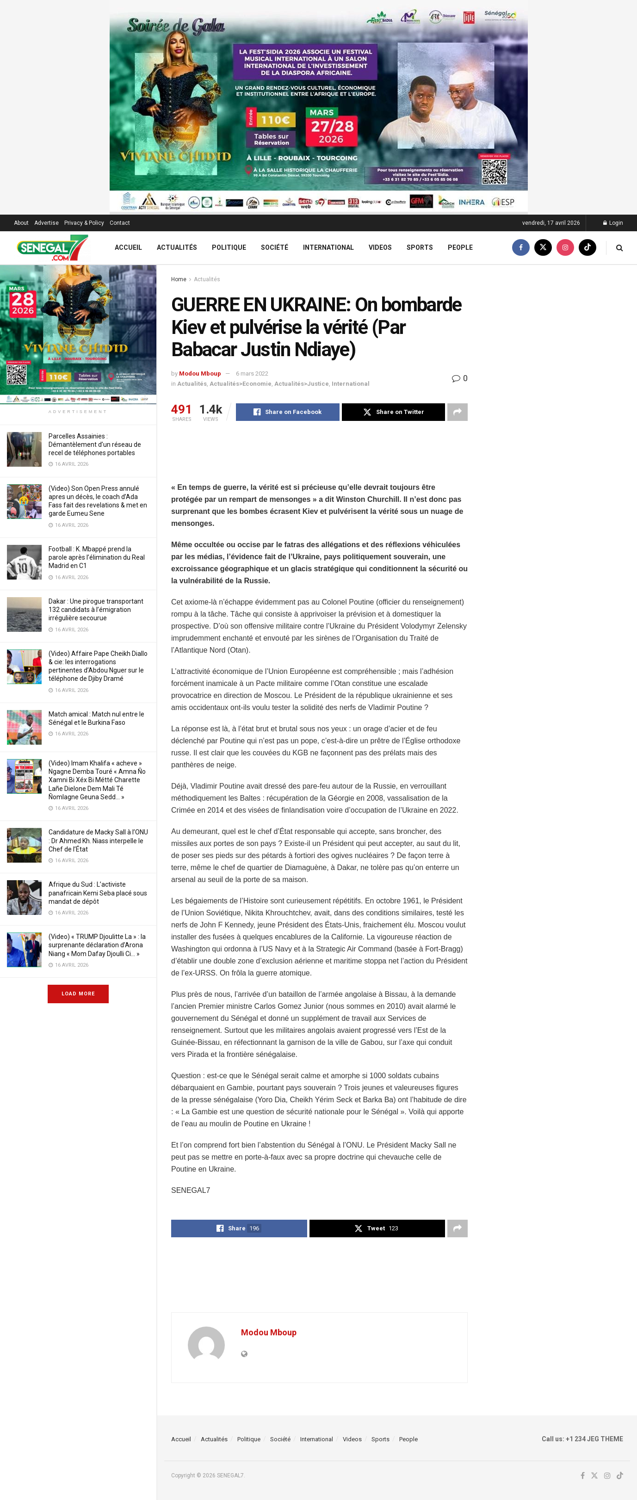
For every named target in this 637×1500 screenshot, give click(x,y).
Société (274, 247)
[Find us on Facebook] (521, 247)
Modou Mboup (200, 373)
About (21, 223)
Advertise (46, 223)
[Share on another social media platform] (457, 412)
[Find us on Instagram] (565, 247)
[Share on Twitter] (393, 412)
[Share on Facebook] (288, 412)
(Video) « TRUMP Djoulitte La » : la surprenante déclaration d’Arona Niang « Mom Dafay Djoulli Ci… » (97, 945)
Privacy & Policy (84, 223)
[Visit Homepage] (52, 248)
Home (178, 279)
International (328, 247)
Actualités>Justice (301, 383)
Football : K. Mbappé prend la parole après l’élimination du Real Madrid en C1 (97, 557)
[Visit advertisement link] (78, 303)
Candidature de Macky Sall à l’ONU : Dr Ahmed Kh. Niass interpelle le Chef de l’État (98, 840)
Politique (229, 247)
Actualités (177, 247)
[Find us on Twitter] (543, 247)
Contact (120, 223)
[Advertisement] (339, 458)
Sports (420, 247)
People (460, 247)
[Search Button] (619, 247)
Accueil (128, 247)
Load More (78, 994)
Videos (380, 247)
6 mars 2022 (252, 373)
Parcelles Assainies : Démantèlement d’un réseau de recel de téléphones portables (95, 444)
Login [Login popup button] (613, 223)
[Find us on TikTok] (587, 247)
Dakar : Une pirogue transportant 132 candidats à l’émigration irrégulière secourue (96, 610)
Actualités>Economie (241, 383)
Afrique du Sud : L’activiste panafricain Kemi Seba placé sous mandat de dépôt (98, 893)
